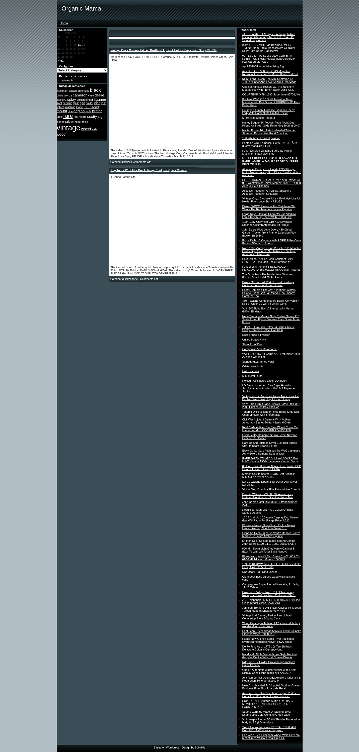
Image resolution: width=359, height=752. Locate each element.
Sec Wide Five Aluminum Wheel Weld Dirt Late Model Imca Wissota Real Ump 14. (271, 736)
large (97, 102)
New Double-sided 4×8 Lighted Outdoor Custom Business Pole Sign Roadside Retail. (271, 687)
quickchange (130, 278)
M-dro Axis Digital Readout (258, 117)
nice (70, 111)
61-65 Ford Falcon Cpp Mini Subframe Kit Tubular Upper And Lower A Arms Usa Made (269, 80)
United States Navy (254, 339)
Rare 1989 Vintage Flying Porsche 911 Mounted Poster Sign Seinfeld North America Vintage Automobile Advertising (271, 251)
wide (94, 129)
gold (82, 102)
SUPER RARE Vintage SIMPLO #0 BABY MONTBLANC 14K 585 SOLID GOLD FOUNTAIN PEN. (268, 703)
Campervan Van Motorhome (259, 349)
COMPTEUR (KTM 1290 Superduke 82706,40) (271, 94)
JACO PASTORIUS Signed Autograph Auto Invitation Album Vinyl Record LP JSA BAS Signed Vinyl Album (268, 37)
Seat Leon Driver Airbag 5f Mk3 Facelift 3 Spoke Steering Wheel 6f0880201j (271, 632)
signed (60, 121)
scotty (92, 116)
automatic (83, 90)
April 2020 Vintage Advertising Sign (263, 66)
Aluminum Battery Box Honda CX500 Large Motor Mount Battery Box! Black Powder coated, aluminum (271, 172)
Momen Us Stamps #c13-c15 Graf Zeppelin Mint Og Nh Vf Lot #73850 (269, 475)
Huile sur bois (250, 371)
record (82, 116)
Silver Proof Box (252, 344)
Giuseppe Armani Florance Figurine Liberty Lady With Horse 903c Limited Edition (268, 112)
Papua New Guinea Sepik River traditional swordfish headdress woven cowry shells (268, 640)
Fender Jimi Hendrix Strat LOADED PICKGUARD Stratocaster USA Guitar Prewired (271, 268)
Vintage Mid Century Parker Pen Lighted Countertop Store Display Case (267, 617)
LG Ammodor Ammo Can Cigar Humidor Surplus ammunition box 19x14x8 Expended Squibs (269, 388)
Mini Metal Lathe (252, 375)
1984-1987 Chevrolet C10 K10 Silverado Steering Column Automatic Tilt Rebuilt (267, 223)
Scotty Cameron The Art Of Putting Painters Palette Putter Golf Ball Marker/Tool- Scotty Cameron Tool (269, 292)
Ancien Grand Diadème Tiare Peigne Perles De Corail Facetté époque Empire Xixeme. (271, 695)
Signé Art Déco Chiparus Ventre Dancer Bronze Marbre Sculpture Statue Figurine (271, 534)
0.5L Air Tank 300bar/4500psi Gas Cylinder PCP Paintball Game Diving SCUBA (271, 468)
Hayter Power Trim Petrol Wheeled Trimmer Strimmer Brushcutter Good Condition (269, 132)
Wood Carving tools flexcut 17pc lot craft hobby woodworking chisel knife (271, 625)
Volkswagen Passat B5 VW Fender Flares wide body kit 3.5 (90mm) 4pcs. (271, 721)
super (78, 121)
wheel (86, 129)
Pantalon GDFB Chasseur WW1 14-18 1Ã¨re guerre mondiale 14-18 (269, 144)
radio (60, 116)
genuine (67, 102)
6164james (133, 150)
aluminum (62, 90)
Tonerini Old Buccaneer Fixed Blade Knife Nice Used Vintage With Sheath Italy (271, 413)
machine (70, 107)
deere (99, 95)
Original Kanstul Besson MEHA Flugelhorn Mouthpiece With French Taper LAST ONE (268, 88)
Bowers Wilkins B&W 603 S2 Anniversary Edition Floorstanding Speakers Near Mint (268, 496)
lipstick (126, 161)
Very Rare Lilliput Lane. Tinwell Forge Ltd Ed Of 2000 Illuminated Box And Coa (271, 405)
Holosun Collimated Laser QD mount (264, 380)
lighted (60, 107)
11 (79, 44)
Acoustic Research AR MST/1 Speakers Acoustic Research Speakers (266, 192)
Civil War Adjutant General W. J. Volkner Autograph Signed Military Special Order (267, 421)
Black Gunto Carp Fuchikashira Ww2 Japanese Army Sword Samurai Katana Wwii (271, 452)
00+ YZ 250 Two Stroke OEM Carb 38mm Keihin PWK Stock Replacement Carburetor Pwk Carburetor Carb (269, 58)
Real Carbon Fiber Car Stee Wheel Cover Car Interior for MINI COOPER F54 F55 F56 (270, 429)
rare (68, 116)
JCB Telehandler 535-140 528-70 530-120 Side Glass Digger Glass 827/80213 (271, 601)
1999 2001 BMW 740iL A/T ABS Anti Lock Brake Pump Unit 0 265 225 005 (271, 566)
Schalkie (200, 747)
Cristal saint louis (252, 366)
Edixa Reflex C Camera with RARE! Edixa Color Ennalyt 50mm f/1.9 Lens (271, 242)
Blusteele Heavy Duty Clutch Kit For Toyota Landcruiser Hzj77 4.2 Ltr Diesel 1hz (268, 527)
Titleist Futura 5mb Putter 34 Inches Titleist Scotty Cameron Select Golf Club (268, 329)
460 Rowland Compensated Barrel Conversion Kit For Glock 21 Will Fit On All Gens (270, 302)
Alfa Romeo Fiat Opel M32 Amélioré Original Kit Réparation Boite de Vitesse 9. (271, 679)
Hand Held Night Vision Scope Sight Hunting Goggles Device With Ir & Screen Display (269, 656)
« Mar (60, 60)
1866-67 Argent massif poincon (261, 138)
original (80, 111)
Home (64, 23)
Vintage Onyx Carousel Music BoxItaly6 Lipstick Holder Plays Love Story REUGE (164, 50)
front (59, 102)
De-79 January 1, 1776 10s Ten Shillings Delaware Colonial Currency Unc (267, 648)
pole (88, 111)
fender (89, 99)
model (95, 107)
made (79, 107)
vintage (69, 128)
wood (61, 134)
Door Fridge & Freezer (256, 334)
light (103, 102)
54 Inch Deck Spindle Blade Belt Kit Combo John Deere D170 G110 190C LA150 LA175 (269, 542)
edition (81, 99)
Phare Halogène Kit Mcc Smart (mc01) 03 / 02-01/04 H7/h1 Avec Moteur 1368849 (271, 558)
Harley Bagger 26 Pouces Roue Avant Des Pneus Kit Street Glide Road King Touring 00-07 (271, 124)
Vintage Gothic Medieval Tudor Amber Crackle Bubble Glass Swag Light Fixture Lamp (270, 398)
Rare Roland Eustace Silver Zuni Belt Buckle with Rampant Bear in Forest (269, 444)
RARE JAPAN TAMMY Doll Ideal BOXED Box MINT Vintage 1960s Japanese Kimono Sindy (270, 460)
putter (97, 111)
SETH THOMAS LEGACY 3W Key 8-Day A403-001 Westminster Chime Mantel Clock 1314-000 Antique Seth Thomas (271, 182)
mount (62, 111)
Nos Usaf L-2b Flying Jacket (259, 571)
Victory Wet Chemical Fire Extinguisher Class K (271, 489)
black (95, 90)
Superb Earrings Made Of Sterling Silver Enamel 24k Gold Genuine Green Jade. (267, 713)
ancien (73, 90)
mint (87, 106)
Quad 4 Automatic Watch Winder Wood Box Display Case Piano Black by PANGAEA (269, 671)
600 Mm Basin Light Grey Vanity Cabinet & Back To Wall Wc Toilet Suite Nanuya (268, 550)
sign (101, 116)
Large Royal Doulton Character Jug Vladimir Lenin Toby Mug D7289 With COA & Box (269, 215)
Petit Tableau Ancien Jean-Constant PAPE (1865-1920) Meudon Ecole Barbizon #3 (268, 260)
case (91, 95)
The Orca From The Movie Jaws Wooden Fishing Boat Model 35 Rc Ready (267, 276)
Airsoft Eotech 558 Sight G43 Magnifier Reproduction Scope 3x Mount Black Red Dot (270, 73)
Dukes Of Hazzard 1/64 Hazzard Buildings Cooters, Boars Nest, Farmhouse (268, 284)
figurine (100, 99)
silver (69, 121)
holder (89, 102)
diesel (60, 99)
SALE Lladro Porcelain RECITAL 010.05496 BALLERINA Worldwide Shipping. (269, 729)
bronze (68, 95)
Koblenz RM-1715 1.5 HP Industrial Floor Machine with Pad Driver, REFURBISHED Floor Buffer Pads (271, 102)
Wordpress (172, 747)
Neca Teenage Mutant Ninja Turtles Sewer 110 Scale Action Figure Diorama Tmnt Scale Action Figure (271, 319)
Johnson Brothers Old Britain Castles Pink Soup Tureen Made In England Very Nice (271, 609)
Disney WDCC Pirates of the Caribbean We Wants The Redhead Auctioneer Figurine (269, 208)
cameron (80, 95)
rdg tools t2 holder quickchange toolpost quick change (155, 267)
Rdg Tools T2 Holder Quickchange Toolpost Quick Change (149, 170)
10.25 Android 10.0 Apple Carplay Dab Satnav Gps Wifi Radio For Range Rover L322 (270, 519)
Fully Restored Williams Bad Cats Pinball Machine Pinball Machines (267, 152)
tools (85, 121)
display (70, 99)
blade (60, 95)
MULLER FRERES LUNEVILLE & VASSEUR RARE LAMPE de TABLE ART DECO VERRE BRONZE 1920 (270, 161)
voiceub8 (67, 80)
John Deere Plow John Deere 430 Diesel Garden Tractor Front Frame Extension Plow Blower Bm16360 (269, 232)
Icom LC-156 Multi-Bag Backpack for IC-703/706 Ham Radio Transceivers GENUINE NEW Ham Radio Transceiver (269, 47)
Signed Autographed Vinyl (258, 361)
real (76, 116)
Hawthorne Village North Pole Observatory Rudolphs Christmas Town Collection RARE (269, 594)
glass (76, 102)
